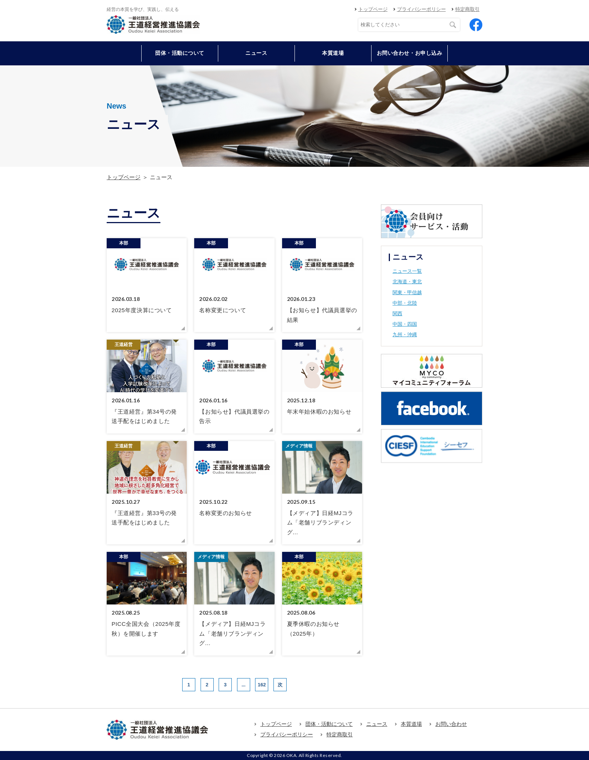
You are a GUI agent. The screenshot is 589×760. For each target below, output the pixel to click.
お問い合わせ (451, 724)
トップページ (373, 9)
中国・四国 (405, 324)
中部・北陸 (405, 303)
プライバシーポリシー (421, 9)
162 (262, 684)
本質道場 (333, 53)
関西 (397, 313)
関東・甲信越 (407, 292)
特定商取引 (467, 9)
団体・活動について (329, 724)
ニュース (256, 53)
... (244, 684)
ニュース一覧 (407, 271)
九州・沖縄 (405, 334)
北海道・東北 (407, 281)
